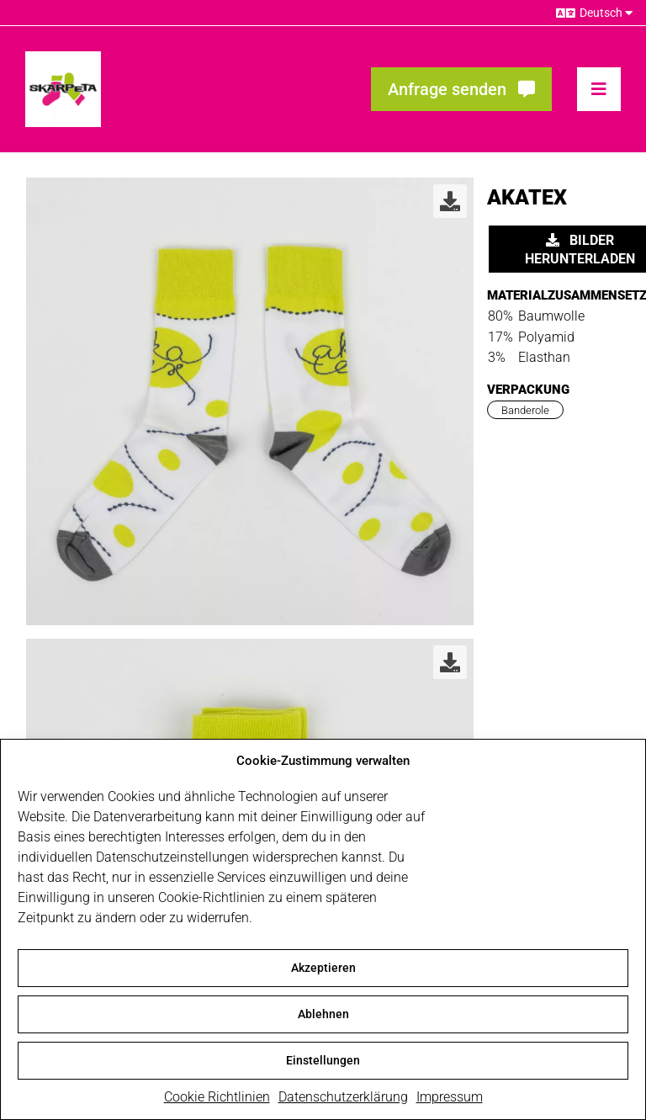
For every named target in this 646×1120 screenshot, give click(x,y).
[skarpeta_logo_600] (63, 58)
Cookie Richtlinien (217, 1099)
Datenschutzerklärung (343, 1099)
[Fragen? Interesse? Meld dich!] (461, 89)
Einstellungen (323, 1063)
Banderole (525, 410)
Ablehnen (323, 1016)
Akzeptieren (323, 970)
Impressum (449, 1099)
